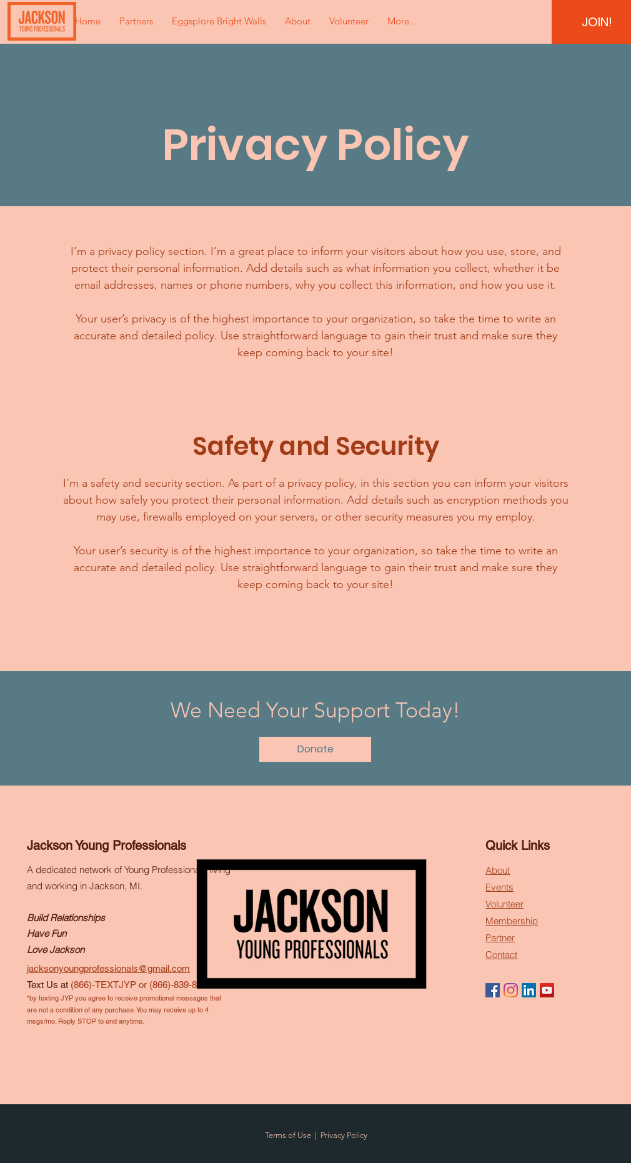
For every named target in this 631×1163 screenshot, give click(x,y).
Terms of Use (288, 1135)
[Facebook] (492, 990)
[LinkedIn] (529, 990)
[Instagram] (511, 990)
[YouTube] (547, 990)
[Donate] (315, 749)
